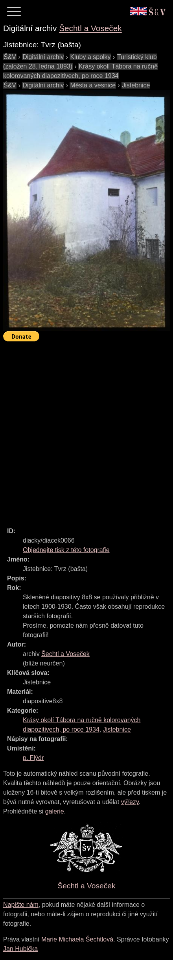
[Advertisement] (86, 430)
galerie (54, 811)
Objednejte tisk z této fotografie (66, 550)
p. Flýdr (33, 757)
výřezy (130, 802)
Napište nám (21, 904)
